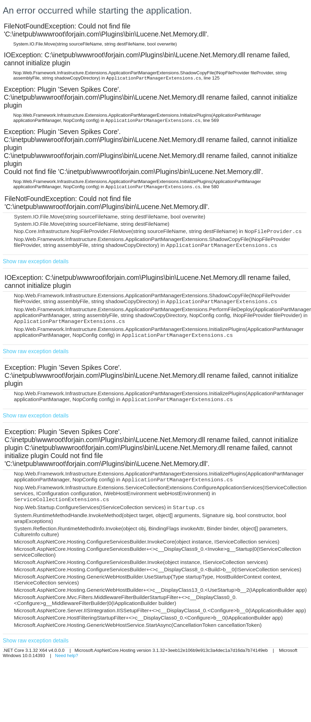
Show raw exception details (36, 261)
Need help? (66, 655)
